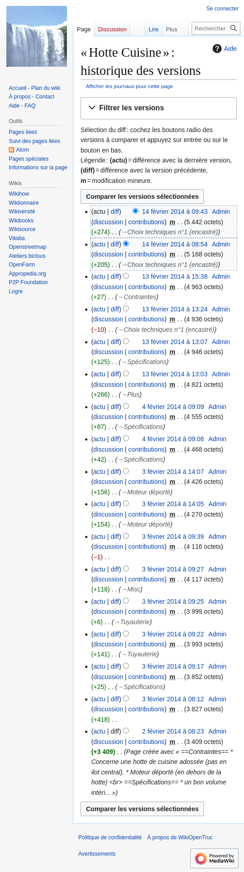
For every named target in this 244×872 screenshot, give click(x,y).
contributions (146, 222)
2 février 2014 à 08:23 (173, 731)
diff (115, 211)
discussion (108, 222)
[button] (158, 108)
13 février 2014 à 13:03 (175, 374)
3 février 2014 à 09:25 (173, 601)
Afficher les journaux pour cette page (129, 86)
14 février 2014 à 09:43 (175, 211)
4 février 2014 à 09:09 (173, 406)
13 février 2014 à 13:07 (175, 341)
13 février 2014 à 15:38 (175, 276)
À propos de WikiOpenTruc (180, 837)
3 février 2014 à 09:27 (173, 569)
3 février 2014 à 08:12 (173, 699)
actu (99, 244)
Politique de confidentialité (110, 837)
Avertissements (97, 854)
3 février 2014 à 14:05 (173, 503)
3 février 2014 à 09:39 (173, 536)
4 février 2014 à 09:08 (173, 439)
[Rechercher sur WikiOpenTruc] (216, 28)
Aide (223, 48)
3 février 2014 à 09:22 (173, 634)
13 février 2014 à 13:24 (175, 309)
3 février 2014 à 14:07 (173, 471)
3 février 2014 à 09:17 (173, 666)
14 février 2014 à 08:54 (175, 244)
